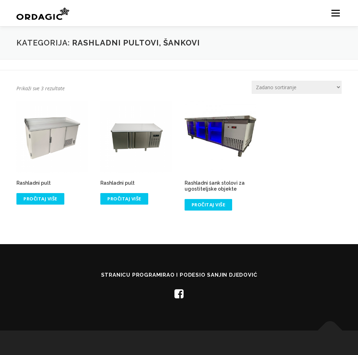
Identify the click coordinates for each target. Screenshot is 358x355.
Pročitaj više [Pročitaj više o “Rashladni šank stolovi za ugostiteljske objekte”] (208, 204)
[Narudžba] (297, 87)
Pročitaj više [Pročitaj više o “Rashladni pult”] (40, 199)
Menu (335, 13)
